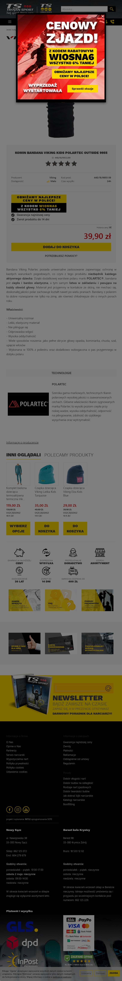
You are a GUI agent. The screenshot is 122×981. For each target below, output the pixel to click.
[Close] (102, 16)
